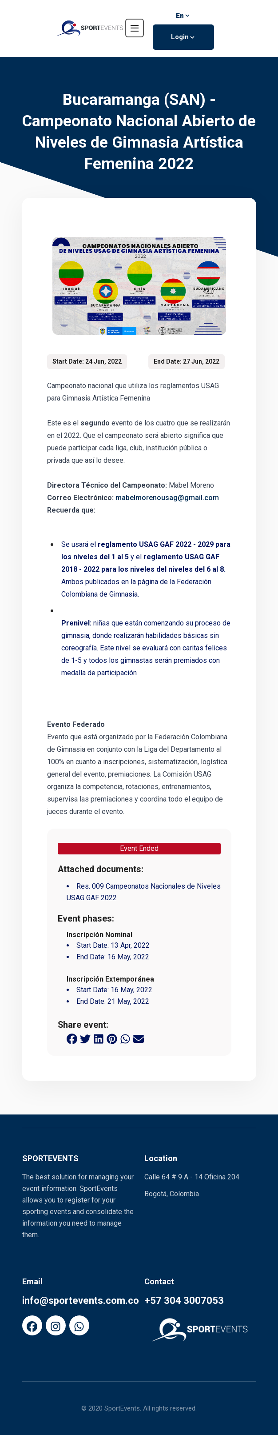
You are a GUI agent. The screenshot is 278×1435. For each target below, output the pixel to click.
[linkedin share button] (98, 1038)
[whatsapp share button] (125, 1038)
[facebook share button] (72, 1038)
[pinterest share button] (112, 1038)
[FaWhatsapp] (79, 1325)
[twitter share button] (85, 1038)
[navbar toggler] (134, 28)
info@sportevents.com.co (80, 1300)
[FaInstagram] (56, 1325)
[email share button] (138, 1038)
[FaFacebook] (32, 1325)
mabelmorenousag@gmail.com (167, 497)
